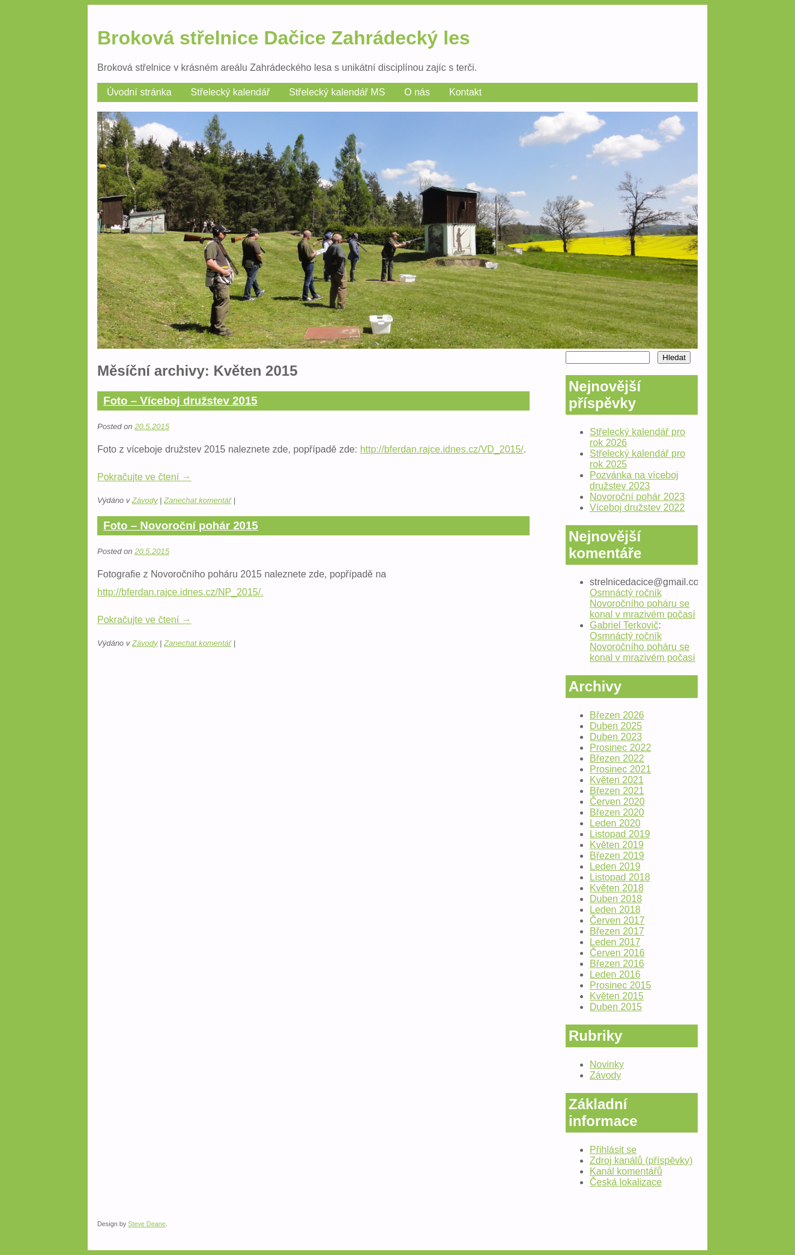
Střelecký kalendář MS (337, 92)
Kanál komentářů (626, 1171)
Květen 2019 (617, 845)
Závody (145, 500)
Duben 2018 (616, 899)
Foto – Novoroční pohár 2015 (180, 525)
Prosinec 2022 (620, 747)
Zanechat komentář (197, 500)
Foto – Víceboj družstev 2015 (180, 400)
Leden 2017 (615, 942)
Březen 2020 (617, 812)
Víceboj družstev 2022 (637, 507)
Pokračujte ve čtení (144, 477)
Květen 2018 (617, 888)
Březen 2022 (617, 758)
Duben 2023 (616, 737)
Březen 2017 (617, 931)
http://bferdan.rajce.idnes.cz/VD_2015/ (442, 449)
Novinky (607, 1064)
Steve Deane (147, 1223)
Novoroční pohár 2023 (637, 497)
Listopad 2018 (620, 877)
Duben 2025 (616, 726)
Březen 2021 (617, 791)
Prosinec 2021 (620, 769)
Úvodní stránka (139, 92)
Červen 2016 (617, 953)
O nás (417, 92)
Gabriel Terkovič (624, 625)
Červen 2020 (617, 801)
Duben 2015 (616, 1007)
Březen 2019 (617, 855)
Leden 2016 (615, 974)
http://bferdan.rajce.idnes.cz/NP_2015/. (180, 592)
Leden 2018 (615, 909)
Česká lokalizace (626, 1182)
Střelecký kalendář (230, 92)
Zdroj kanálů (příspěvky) (641, 1160)
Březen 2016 (617, 964)
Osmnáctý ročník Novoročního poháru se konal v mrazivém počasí (642, 603)
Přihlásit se (613, 1150)
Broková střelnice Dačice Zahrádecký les (283, 38)
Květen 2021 (617, 780)
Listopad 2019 (620, 834)
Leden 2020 (615, 823)
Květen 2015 (617, 996)
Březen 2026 (617, 715)
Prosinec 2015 (620, 985)
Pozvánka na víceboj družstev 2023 (634, 480)
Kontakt (465, 92)
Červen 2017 (617, 920)
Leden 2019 (615, 866)
